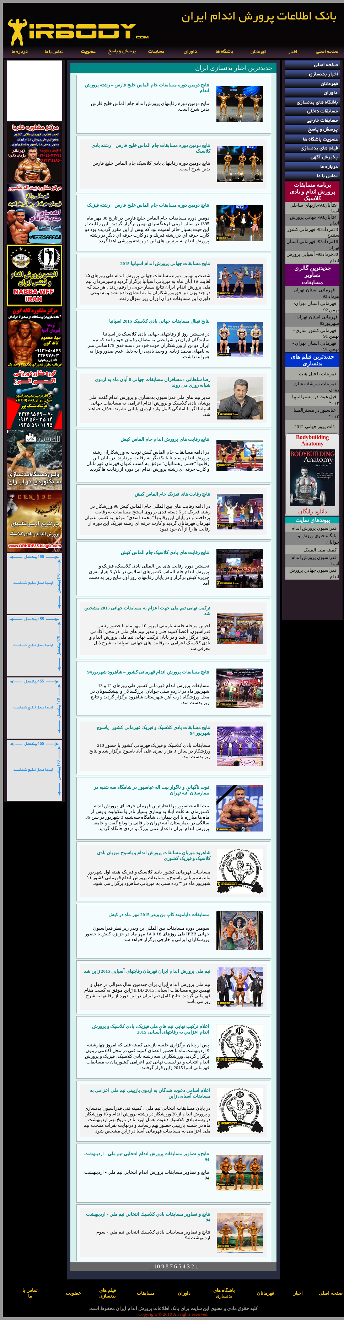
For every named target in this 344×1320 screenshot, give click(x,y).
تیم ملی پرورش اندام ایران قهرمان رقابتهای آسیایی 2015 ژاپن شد (147, 971)
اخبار (298, 1293)
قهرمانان (265, 1293)
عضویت (73, 1293)
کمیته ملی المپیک (320, 550)
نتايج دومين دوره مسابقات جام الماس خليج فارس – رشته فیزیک (148, 205)
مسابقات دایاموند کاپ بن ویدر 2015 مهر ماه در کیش (158, 914)
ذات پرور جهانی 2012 (314, 426)
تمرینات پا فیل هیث (317, 373)
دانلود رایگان (312, 511)
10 (157, 1266)
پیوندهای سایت (312, 520)
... (151, 1266)
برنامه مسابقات (312, 185)
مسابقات (312, 282)
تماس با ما (30, 1293)
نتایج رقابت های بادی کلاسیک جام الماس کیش (165, 552)
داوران (184, 1293)
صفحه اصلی (330, 1293)
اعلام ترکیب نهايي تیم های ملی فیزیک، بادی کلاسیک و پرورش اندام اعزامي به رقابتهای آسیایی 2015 (151, 1029)
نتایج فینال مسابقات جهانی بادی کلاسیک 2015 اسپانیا (159, 321)
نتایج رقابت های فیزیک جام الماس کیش (173, 494)
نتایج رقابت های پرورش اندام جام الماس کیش (164, 439)
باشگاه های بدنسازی (224, 1293)
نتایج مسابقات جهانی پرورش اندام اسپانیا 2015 (165, 263)
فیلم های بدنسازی (107, 1293)
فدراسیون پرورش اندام (314, 528)
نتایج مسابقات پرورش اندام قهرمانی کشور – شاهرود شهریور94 (148, 672)
